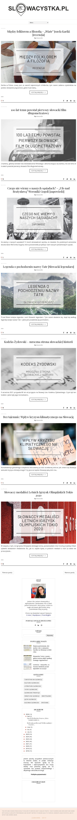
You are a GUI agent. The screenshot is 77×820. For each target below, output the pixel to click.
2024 (27, 741)
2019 (27, 752)
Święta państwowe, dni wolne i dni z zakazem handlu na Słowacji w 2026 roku (42, 653)
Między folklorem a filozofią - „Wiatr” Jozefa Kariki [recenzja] (38, 33)
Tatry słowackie (31, 693)
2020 (27, 750)
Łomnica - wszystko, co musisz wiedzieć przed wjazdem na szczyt (41, 671)
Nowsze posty (7, 576)
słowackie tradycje (32, 697)
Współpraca (36, 619)
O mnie (28, 619)
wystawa (45, 706)
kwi (28, 720)
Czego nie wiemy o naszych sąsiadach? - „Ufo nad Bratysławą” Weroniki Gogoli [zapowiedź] (38, 190)
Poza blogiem (46, 619)
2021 (27, 748)
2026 (27, 718)
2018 (27, 755)
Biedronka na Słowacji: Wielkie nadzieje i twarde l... (39, 728)
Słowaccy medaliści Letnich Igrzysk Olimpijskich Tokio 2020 (38, 496)
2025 (27, 738)
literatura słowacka (33, 690)
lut (28, 733)
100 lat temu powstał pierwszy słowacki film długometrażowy (38, 111)
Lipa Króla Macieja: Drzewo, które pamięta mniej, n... (38, 723)
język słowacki (30, 703)
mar (29, 731)
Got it (44, 818)
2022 (27, 745)
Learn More (35, 818)
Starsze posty (70, 576)
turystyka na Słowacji (33, 683)
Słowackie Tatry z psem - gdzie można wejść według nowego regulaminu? (42, 662)
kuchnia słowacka (32, 706)
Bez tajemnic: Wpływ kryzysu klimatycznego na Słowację (38, 419)
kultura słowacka (32, 687)
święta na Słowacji (32, 700)
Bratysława (46, 700)
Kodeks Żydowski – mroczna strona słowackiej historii (38, 343)
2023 (27, 743)
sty (28, 736)
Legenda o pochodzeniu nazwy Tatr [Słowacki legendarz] (38, 268)
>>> (2, 97)
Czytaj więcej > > (38, 92)
